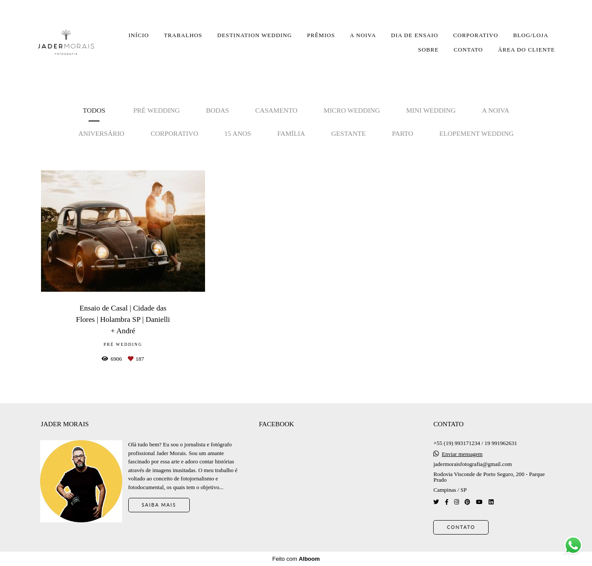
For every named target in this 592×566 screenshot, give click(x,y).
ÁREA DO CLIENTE (526, 49)
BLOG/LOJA (530, 35)
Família (291, 133)
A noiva (496, 110)
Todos (94, 110)
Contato (461, 527)
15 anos (237, 133)
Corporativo (174, 133)
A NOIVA (363, 35)
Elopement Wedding (476, 133)
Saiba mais (159, 504)
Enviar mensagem (462, 454)
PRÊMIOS (321, 35)
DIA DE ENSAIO (414, 35)
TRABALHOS (183, 35)
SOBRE (428, 49)
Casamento (276, 110)
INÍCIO (138, 35)
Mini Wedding (431, 110)
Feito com (296, 559)
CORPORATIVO (475, 35)
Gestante (348, 133)
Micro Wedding (352, 110)
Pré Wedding (156, 110)
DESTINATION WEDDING (254, 35)
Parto (402, 133)
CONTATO (468, 49)
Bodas (217, 110)
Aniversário (101, 133)
